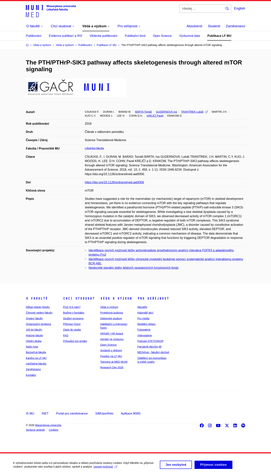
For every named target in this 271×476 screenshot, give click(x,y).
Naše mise (32, 346)
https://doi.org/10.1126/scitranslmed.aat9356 (114, 182)
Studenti (214, 26)
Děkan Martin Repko (38, 307)
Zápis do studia (72, 329)
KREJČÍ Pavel (155, 115)
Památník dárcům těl (149, 346)
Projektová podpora (111, 312)
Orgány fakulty (34, 318)
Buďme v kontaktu (73, 312)
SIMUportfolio (104, 413)
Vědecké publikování (104, 35)
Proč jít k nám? (71, 307)
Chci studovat (79, 298)
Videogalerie (144, 335)
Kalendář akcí (145, 312)
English (239, 8)
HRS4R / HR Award (111, 333)
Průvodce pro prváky (75, 341)
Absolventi (194, 26)
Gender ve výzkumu (112, 339)
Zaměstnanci (235, 26)
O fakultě (37, 298)
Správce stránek (35, 429)
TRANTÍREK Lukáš (194, 111)
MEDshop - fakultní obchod (153, 352)
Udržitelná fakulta (36, 363)
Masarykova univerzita (48, 425)
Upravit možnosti (105, 468)
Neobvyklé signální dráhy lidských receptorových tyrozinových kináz (134, 267)
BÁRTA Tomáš (143, 111)
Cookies (53, 429)
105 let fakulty (34, 329)
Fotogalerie (143, 329)
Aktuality (142, 307)
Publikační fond (135, 35)
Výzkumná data (189, 35)
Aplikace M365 (131, 413)
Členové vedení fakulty (39, 312)
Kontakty (31, 375)
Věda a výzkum (116, 298)
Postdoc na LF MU (111, 356)
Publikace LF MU (219, 35)
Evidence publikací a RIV (65, 35)
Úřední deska (33, 341)
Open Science (162, 35)
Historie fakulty (34, 335)
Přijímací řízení (71, 324)
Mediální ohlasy (146, 324)
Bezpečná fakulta (36, 352)
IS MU (30, 413)
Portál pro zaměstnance (72, 413)
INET (45, 413)
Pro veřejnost (153, 298)
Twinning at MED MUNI (113, 361)
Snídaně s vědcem (111, 350)
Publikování (33, 35)
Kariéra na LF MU (36, 358)
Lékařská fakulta (94, 148)
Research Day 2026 (112, 367)
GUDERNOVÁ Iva (166, 111)
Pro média (143, 318)
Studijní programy (73, 318)
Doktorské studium (111, 318)
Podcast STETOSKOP (150, 341)
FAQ (65, 335)
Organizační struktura (38, 324)
